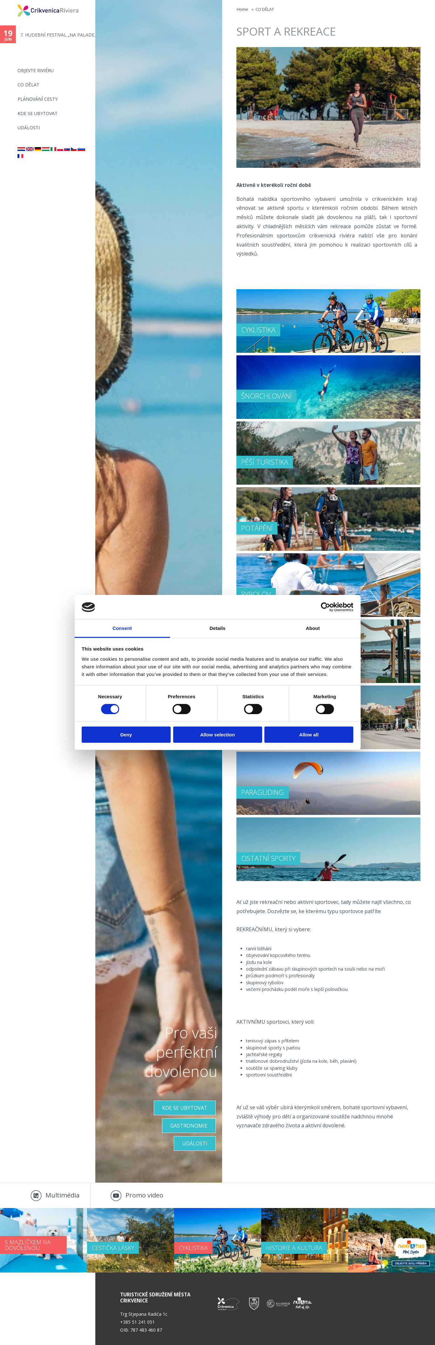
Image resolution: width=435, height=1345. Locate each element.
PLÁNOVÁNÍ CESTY (37, 99)
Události (28, 128)
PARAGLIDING (262, 792)
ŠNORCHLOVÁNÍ (266, 395)
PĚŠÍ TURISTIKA (264, 462)
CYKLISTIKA (258, 329)
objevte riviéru (35, 70)
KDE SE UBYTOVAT (184, 1107)
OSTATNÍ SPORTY (268, 858)
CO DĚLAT (28, 85)
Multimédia (62, 1195)
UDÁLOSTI (194, 1143)
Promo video (144, 1195)
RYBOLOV (256, 594)
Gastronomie (188, 1125)
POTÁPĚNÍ (257, 528)
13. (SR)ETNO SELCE (41, 35)
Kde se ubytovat (37, 113)
